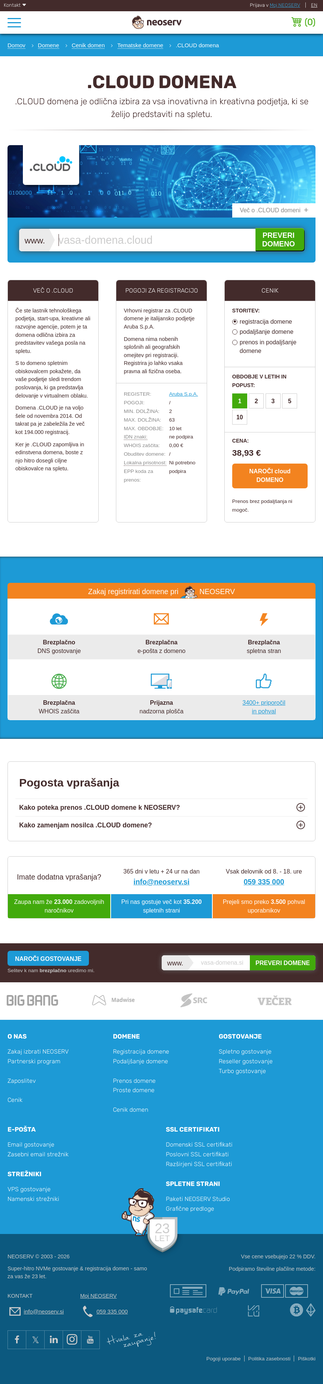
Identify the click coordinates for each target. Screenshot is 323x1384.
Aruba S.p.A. (183, 394)
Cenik (15, 1099)
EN (314, 5)
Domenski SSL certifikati (199, 1144)
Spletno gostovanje (245, 1051)
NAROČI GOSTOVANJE (48, 959)
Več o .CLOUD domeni (270, 210)
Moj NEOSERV (285, 5)
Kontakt (15, 5)
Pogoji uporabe (223, 1358)
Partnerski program (34, 1061)
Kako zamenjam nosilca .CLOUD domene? (85, 825)
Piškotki (306, 1358)
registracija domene (266, 321)
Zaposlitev (22, 1080)
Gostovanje (240, 1036)
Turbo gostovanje (242, 1071)
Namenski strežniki (33, 1198)
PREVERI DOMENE (282, 963)
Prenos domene (134, 1080)
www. (35, 240)
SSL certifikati (193, 1129)
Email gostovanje (31, 1144)
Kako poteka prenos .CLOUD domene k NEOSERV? (99, 807)
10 (239, 417)
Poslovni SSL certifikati (197, 1154)
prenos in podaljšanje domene (268, 346)
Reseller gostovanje (246, 1061)
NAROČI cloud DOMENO (269, 475)
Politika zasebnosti (269, 1358)
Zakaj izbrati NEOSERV (38, 1051)
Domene (126, 1036)
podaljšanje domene (266, 332)
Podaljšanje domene (140, 1061)
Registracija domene (141, 1051)
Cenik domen (130, 1109)
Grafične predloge (190, 1208)
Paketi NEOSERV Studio (198, 1198)
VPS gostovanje (29, 1189)
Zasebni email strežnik (38, 1154)
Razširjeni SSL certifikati (199, 1164)
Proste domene (134, 1090)
